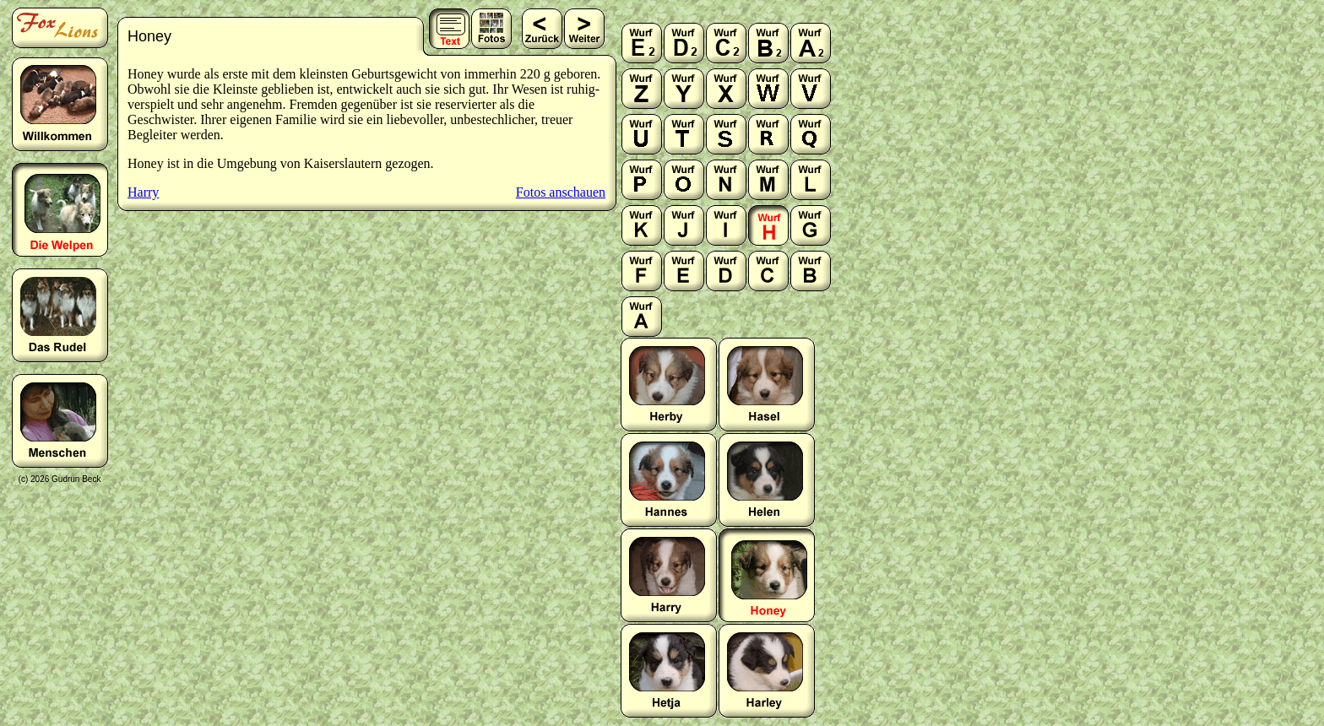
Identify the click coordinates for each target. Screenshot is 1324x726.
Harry (143, 192)
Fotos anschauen (560, 192)
